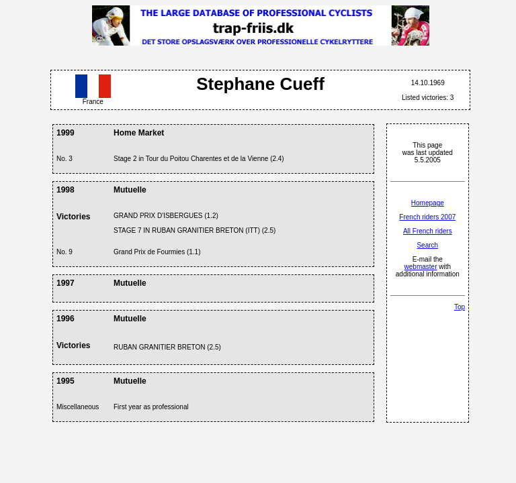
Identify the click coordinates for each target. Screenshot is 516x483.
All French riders (427, 231)
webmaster (420, 266)
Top (459, 307)
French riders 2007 (427, 217)
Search (427, 245)
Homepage (427, 203)
